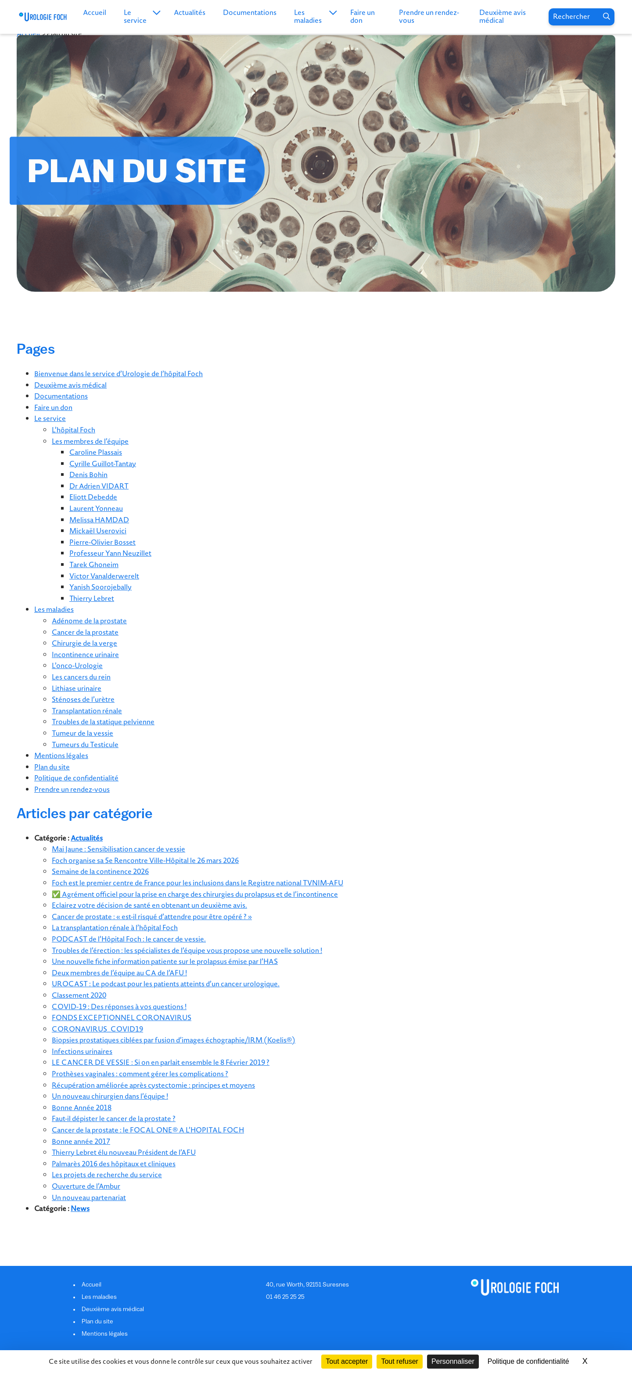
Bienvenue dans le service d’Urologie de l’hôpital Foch (118, 374)
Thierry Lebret (91, 598)
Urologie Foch (43, 17)
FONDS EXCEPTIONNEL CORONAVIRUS (121, 1018)
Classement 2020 (79, 995)
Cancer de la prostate (85, 632)
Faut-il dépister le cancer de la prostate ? (114, 1119)
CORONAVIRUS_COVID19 (97, 1029)
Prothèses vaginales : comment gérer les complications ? (140, 1074)
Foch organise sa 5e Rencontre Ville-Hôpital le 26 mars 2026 (145, 860)
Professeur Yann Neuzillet (110, 553)
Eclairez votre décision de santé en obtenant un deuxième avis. (149, 905)
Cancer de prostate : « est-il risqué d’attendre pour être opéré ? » (152, 917)
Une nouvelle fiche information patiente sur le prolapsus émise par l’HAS (165, 961)
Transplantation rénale (87, 711)
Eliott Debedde (93, 497)
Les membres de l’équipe (90, 441)
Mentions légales (61, 756)
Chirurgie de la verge (84, 643)
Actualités (189, 12)
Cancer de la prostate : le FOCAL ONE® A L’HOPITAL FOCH (148, 1130)
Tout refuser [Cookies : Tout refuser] (399, 1361)
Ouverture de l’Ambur (86, 1186)
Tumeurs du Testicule (85, 745)
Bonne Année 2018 (81, 1108)
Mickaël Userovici (97, 531)
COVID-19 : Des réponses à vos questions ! (119, 1007)
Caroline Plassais (95, 452)
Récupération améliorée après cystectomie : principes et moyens (153, 1085)
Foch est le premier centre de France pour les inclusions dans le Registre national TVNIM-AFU (197, 883)
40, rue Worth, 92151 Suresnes (307, 1285)
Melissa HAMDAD (99, 520)
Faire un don (362, 16)
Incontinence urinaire (85, 655)
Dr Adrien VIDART (99, 486)
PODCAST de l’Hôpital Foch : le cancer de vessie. (129, 939)
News (80, 1209)
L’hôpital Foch (73, 430)
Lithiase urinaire (76, 688)
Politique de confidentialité (76, 778)
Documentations (249, 12)
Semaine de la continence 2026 (100, 871)
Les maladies (308, 16)
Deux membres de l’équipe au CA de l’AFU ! (119, 973)
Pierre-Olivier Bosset (102, 542)
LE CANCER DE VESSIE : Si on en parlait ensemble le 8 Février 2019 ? (160, 1062)
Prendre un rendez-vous (429, 16)
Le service (135, 16)
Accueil (94, 12)
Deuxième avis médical (502, 16)
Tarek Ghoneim (93, 565)
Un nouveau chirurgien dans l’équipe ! (110, 1096)
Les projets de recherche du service (107, 1175)
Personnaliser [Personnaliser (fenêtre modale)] (452, 1361)
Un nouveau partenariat (89, 1198)
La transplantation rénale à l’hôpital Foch (115, 928)
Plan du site (52, 767)
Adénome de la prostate (89, 621)
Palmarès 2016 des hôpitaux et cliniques (114, 1164)
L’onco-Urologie (77, 666)
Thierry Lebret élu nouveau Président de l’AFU (124, 1152)
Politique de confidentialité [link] (528, 1361)
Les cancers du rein (81, 677)
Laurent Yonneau (96, 508)
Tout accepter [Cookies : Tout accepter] (347, 1361)
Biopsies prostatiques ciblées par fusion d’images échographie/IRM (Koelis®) (173, 1040)
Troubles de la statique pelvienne (103, 722)
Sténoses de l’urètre (83, 699)
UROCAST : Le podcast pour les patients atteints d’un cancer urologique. (166, 984)
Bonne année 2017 (81, 1141)
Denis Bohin (88, 475)
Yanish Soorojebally (100, 587)
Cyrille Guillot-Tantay (102, 464)
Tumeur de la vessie (82, 733)
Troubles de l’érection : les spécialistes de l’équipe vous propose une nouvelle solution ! (187, 950)
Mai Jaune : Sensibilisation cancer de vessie (118, 849)
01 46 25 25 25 (285, 1297)
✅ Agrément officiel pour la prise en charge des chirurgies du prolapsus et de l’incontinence (195, 894)
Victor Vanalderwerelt (104, 576)
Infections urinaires (82, 1051)
